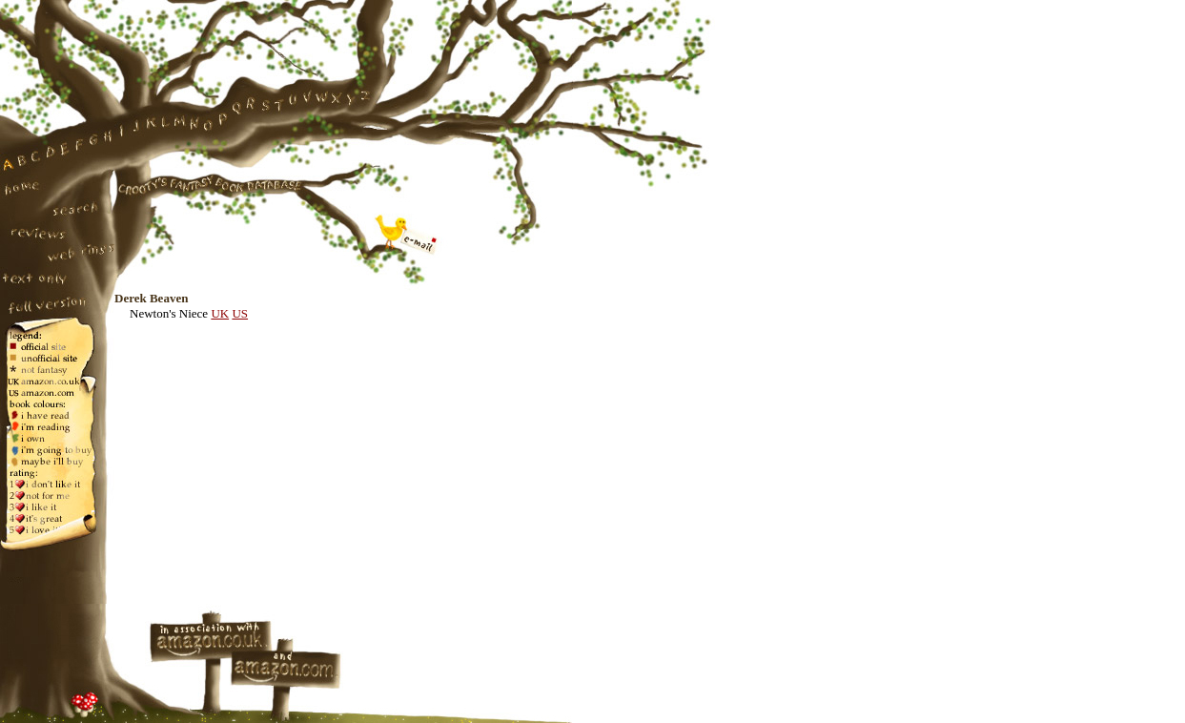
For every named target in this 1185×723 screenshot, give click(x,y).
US (240, 313)
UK (220, 313)
